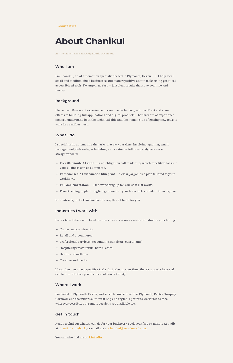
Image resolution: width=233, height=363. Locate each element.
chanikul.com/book (72, 328)
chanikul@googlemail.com (127, 328)
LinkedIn (95, 337)
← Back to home (65, 25)
